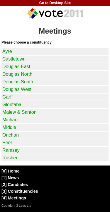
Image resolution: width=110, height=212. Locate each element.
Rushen (10, 157)
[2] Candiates (14, 184)
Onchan (10, 134)
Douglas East (16, 66)
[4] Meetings (13, 198)
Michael (10, 119)
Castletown (14, 58)
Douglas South (17, 81)
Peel (7, 142)
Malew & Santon (19, 112)
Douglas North (17, 74)
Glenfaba (11, 104)
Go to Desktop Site (55, 3)
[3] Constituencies (19, 191)
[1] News (10, 177)
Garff (7, 96)
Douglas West (16, 89)
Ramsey (11, 150)
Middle (9, 127)
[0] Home (10, 171)
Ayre (7, 51)
